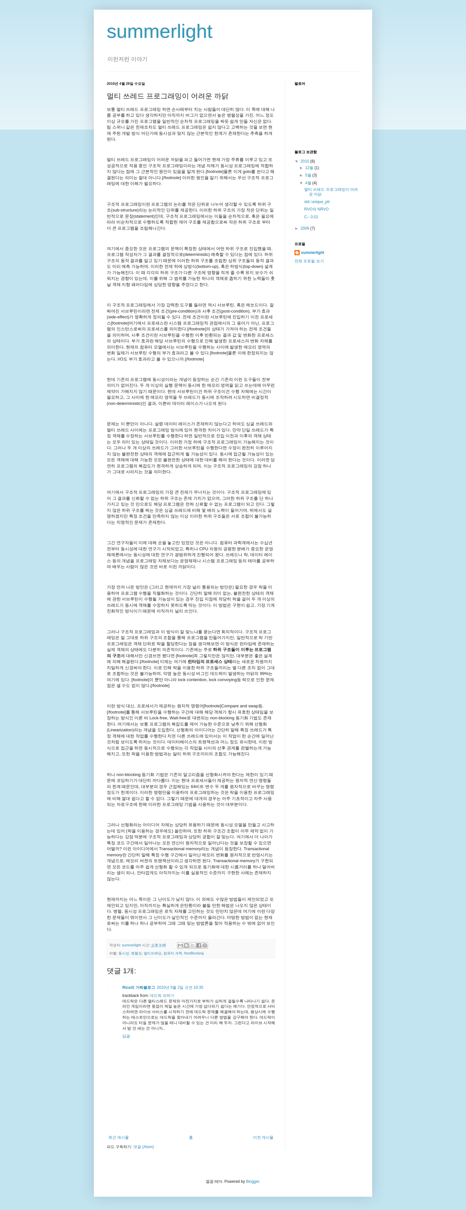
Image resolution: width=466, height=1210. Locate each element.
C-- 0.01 (311, 217)
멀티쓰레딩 (152, 953)
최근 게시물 (118, 1137)
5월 (308, 175)
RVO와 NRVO (316, 209)
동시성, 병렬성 (130, 953)
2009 (305, 228)
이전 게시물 (263, 1137)
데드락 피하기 (162, 995)
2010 (305, 161)
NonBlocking (194, 953)
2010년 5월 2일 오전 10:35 (180, 987)
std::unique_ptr (317, 202)
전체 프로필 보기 (309, 261)
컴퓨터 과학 (172, 953)
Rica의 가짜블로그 (138, 987)
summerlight (160, 31)
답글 (126, 1036)
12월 (310, 168)
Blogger (252, 1181)
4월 (308, 183)
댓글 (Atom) (143, 1147)
